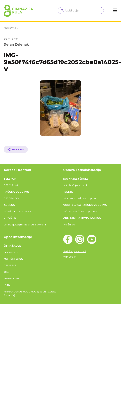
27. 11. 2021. (11, 39)
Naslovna (10, 27)
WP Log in (69, 256)
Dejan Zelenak (16, 44)
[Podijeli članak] (16, 149)
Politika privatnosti (74, 251)
